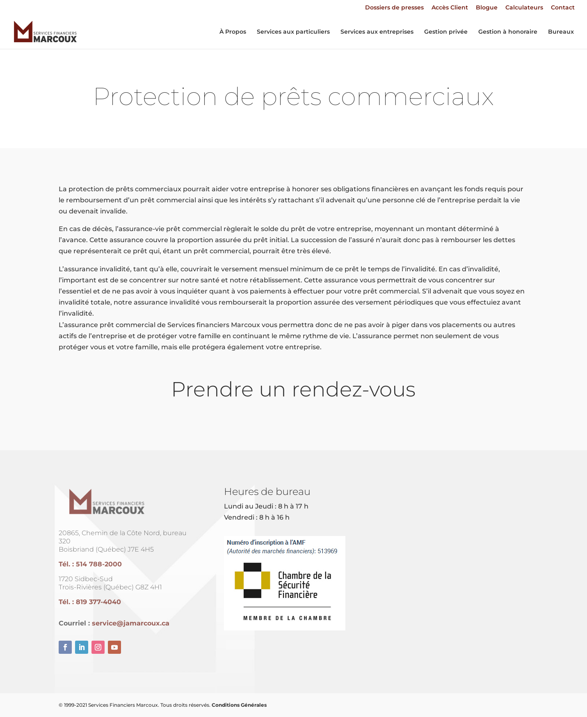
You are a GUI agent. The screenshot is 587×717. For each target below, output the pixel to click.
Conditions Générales (239, 705)
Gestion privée (446, 32)
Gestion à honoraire (507, 32)
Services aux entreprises (376, 32)
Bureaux (561, 32)
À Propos (232, 32)
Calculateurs (524, 8)
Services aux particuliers (293, 32)
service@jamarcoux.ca (130, 623)
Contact (563, 8)
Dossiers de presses (394, 8)
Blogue (487, 8)
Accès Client (450, 8)
